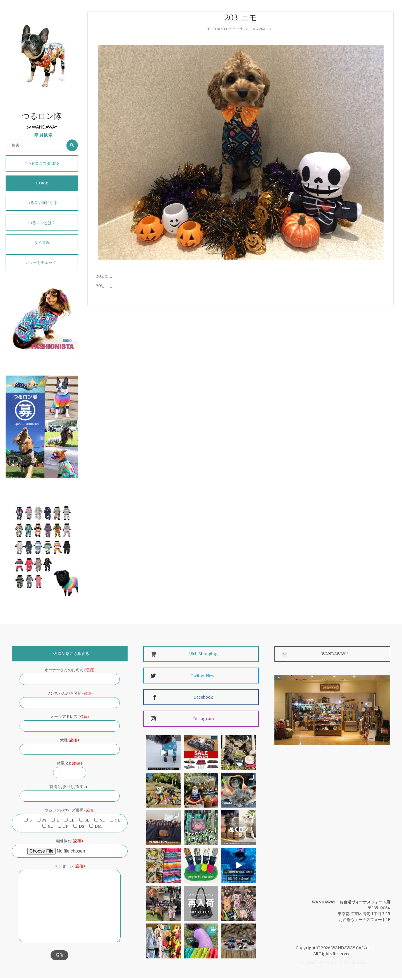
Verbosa (330, 962)
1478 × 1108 (221, 28)
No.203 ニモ (264, 28)
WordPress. (354, 962)
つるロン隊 (42, 117)
